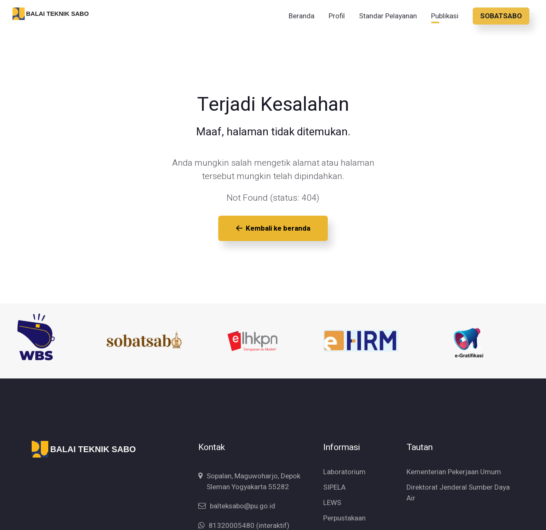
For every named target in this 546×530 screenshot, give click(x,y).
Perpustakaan (344, 508)
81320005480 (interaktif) (249, 515)
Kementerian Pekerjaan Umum (453, 462)
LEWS (332, 493)
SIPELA (334, 477)
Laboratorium (344, 462)
